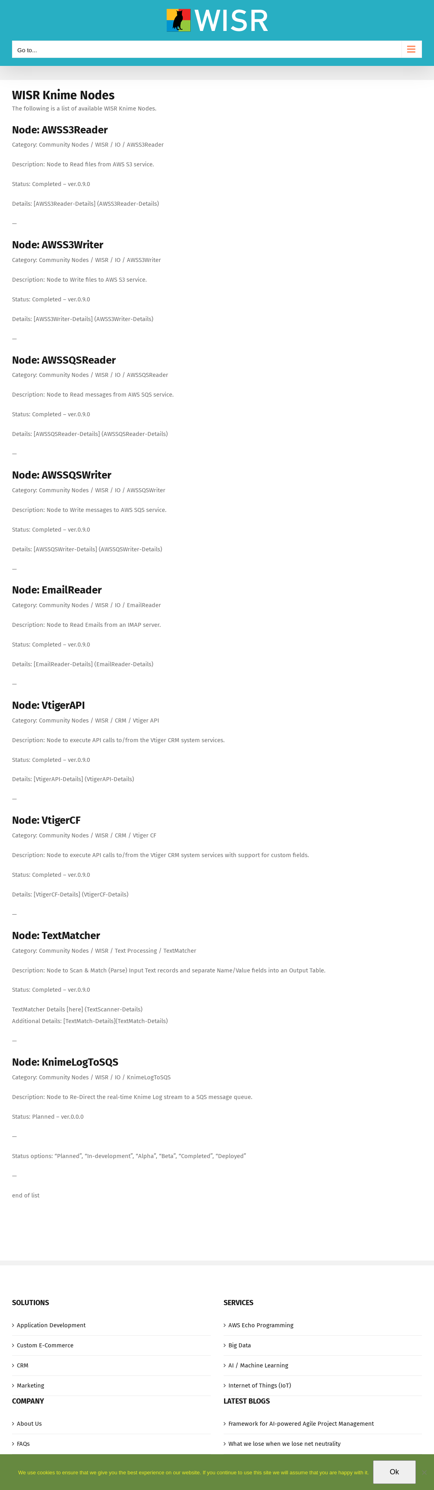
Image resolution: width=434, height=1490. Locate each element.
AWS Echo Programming (260, 1325)
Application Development (51, 1325)
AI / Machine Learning (258, 1365)
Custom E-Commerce (45, 1345)
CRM (23, 1365)
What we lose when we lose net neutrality (284, 1443)
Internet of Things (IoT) (259, 1385)
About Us (29, 1423)
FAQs (23, 1443)
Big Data (239, 1345)
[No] (424, 1472)
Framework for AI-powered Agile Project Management (301, 1423)
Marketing (30, 1385)
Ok (394, 1472)
